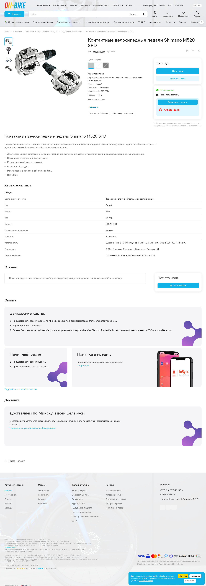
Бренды (8, 507)
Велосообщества (80, 494)
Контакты (42, 503)
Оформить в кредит (178, 102)
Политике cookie (146, 580)
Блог (74, 520)
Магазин (42, 484)
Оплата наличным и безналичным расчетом (179, 561)
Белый (98, 65)
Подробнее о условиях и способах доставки (33, 428)
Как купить (43, 494)
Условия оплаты (113, 490)
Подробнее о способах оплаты (20, 389)
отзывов (39, 568)
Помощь (109, 484)
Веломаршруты (79, 490)
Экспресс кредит (113, 503)
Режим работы (10, 547)
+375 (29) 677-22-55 (154, 5)
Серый (91, 65)
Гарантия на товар (114, 507)
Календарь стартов (81, 512)
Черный (106, 65)
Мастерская (10, 494)
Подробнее (83, 365)
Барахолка (77, 499)
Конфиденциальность (147, 564)
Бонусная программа (115, 499)
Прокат (8, 499)
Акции (7, 503)
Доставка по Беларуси (147, 561)
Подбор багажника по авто (85, 516)
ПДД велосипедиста (82, 507)
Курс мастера (78, 503)
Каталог (8, 490)
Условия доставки (114, 494)
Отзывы (42, 499)
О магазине (44, 490)
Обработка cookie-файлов (171, 564)
